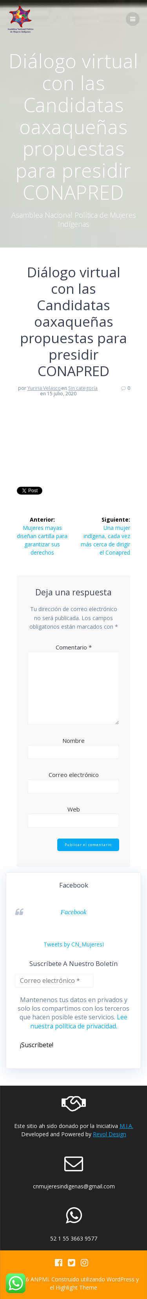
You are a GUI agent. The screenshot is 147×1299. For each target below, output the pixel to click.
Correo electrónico (74, 775)
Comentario (74, 647)
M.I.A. (126, 1126)
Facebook (73, 912)
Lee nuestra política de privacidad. (79, 1021)
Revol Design (109, 1134)
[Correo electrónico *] (54, 981)
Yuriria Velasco (44, 388)
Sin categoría (83, 388)
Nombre (73, 740)
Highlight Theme (76, 1287)
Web (73, 809)
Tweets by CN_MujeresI (74, 944)
